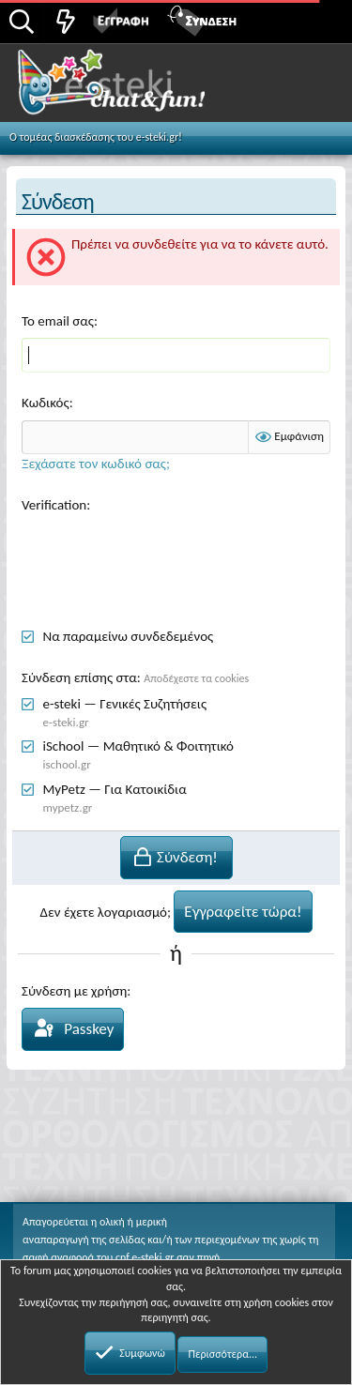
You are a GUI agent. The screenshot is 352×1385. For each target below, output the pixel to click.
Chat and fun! (132, 88)
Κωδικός (45, 402)
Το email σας (58, 320)
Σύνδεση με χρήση (74, 990)
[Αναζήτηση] (21, 23)
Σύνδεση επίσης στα (79, 677)
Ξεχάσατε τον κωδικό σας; (96, 463)
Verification (54, 504)
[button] (316, 19)
